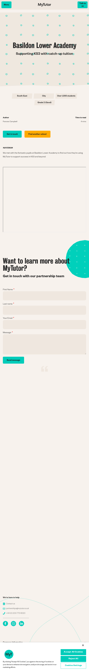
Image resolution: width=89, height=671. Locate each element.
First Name (8, 290)
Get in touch (12, 134)
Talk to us (82, 5)
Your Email (7, 318)
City (44, 96)
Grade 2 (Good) (44, 103)
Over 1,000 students (66, 96)
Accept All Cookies (73, 652)
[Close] (83, 645)
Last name (7, 304)
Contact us (9, 604)
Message (7, 333)
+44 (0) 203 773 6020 (14, 613)
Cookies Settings (73, 666)
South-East (22, 96)
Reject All (73, 659)
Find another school (37, 134)
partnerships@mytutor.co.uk (16, 609)
